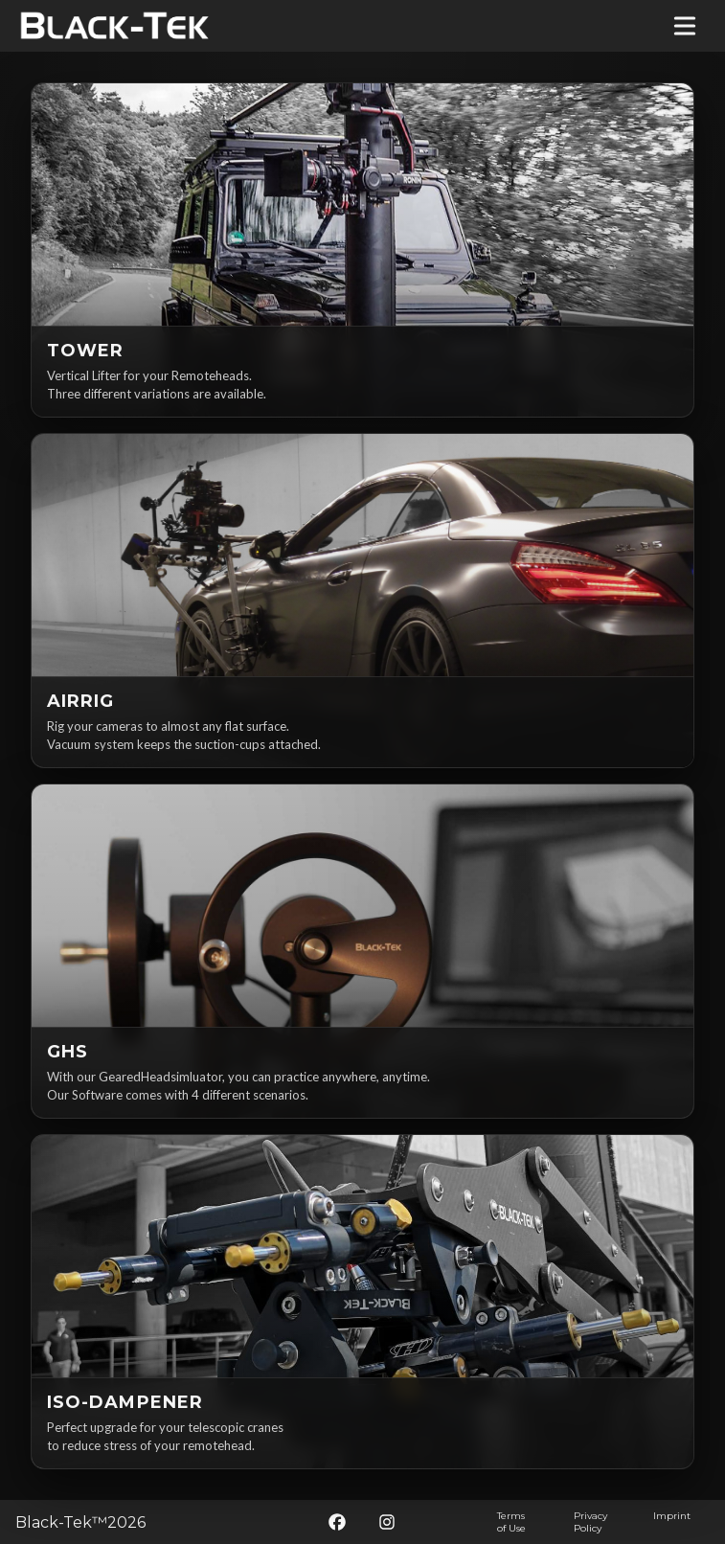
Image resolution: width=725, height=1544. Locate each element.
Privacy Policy (590, 1522)
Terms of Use (511, 1522)
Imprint (672, 1516)
